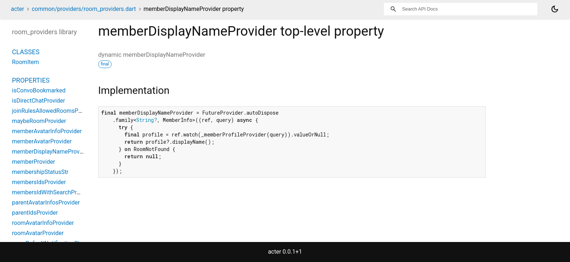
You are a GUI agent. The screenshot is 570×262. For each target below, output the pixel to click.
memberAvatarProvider (42, 141)
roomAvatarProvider (38, 233)
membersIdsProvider (39, 182)
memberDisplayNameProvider (50, 151)
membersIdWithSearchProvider (52, 192)
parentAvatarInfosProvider (46, 202)
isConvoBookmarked (38, 90)
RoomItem (25, 62)
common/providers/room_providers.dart (84, 8)
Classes (26, 52)
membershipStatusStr (40, 171)
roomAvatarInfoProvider (43, 222)
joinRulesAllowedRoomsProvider (54, 110)
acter (17, 8)
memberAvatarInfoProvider (47, 131)
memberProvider (33, 161)
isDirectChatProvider (38, 100)
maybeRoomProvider (39, 121)
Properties (30, 80)
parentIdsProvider (35, 212)
